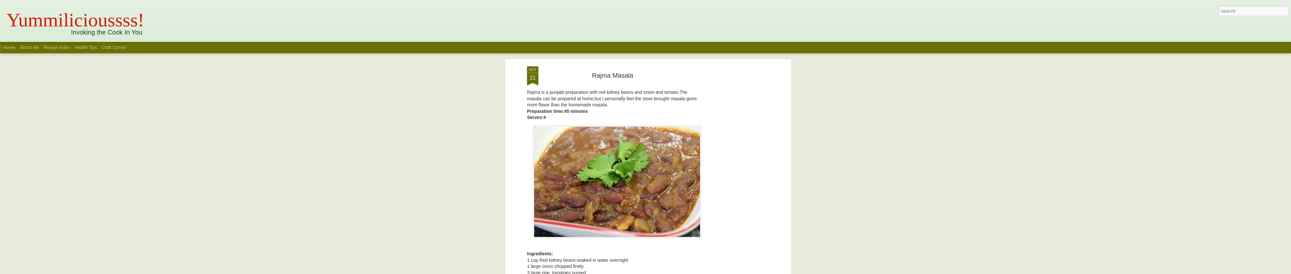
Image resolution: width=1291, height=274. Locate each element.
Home (9, 47)
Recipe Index (57, 47)
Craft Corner (114, 47)
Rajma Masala (612, 57)
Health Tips (86, 47)
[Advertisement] (733, 150)
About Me (29, 47)
